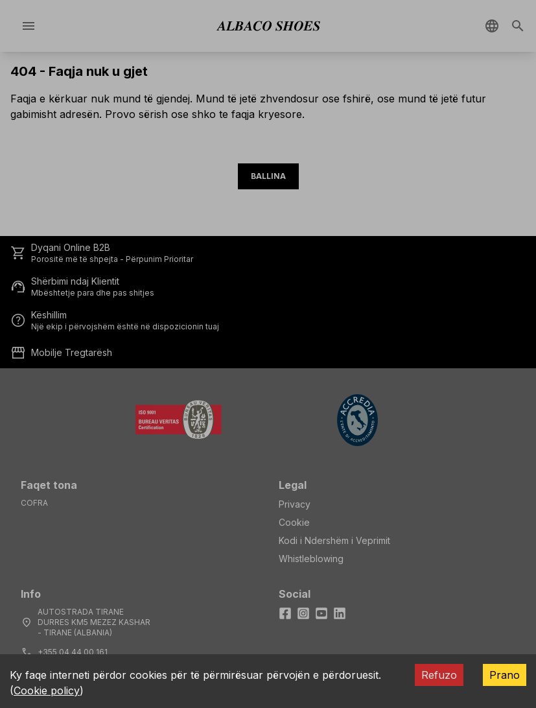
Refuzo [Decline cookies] (439, 674)
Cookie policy (47, 690)
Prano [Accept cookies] (504, 674)
